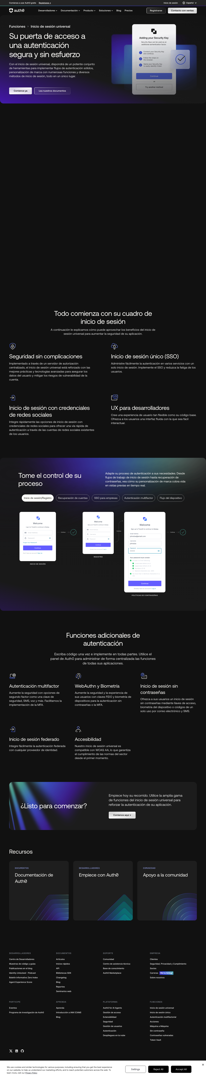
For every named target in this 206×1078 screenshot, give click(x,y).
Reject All (158, 1069)
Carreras (161, 973)
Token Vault (155, 1040)
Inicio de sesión (171, 3)
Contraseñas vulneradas (161, 1035)
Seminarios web (63, 991)
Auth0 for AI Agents (112, 1008)
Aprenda (60, 1008)
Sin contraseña (157, 1031)
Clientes (154, 959)
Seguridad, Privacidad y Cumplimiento (168, 964)
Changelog (61, 977)
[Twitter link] (11, 1051)
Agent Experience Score (20, 982)
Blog (58, 982)
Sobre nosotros (157, 977)
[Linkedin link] (16, 1051)
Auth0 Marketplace (112, 973)
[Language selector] (189, 2)
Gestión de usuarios (112, 1026)
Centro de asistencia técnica (116, 964)
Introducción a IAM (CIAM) (68, 1012)
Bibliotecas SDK (63, 973)
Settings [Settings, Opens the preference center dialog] (135, 1069)
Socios (153, 968)
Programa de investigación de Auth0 (26, 1012)
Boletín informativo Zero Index (23, 977)
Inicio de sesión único (160, 1012)
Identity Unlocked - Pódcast (22, 973)
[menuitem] (47, 10)
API (57, 968)
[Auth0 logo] (16, 10)
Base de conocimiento (113, 968)
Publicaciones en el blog (20, 968)
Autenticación (109, 1031)
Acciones (154, 1021)
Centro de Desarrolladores (21, 959)
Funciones (17, 26)
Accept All (181, 1069)
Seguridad (108, 1021)
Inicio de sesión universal (162, 1008)
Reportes (60, 987)
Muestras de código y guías (22, 964)
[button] (156, 10)
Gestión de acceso (112, 1012)
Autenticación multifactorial (163, 1017)
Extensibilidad (109, 1017)
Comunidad (108, 959)
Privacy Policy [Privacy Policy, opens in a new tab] (31, 1073)
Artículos (60, 959)
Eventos (13, 1008)
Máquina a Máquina (159, 1026)
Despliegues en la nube (114, 1035)
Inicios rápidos (63, 964)
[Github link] (22, 1051)
